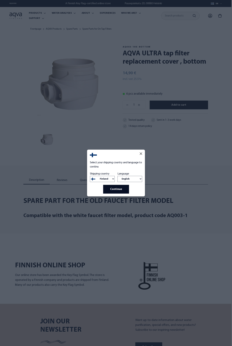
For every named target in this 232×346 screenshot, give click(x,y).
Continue (116, 189)
